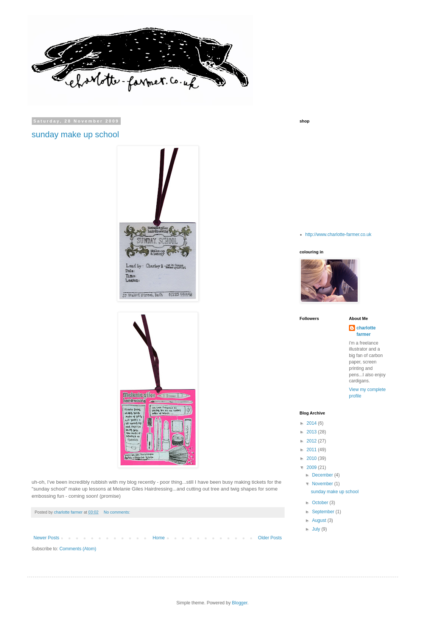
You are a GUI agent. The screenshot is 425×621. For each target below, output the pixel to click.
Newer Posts (46, 537)
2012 (312, 441)
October (320, 502)
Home (159, 537)
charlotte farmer (366, 331)
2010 (312, 458)
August (319, 520)
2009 (312, 467)
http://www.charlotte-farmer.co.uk (338, 234)
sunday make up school (75, 134)
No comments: (117, 512)
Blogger (240, 602)
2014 (312, 423)
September (323, 511)
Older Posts (270, 537)
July (316, 529)
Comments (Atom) (77, 548)
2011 (312, 449)
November (323, 483)
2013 (312, 432)
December (323, 475)
